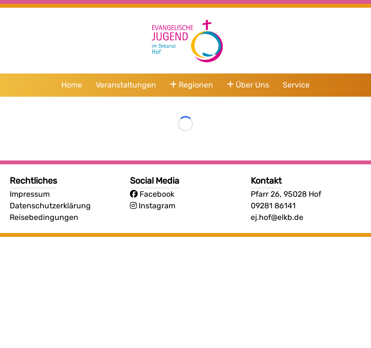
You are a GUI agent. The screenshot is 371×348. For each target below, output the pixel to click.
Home (71, 84)
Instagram (152, 205)
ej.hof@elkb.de (277, 217)
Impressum (30, 194)
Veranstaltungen (126, 84)
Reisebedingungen (44, 217)
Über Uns (248, 84)
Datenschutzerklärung (50, 205)
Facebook (152, 194)
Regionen (191, 84)
